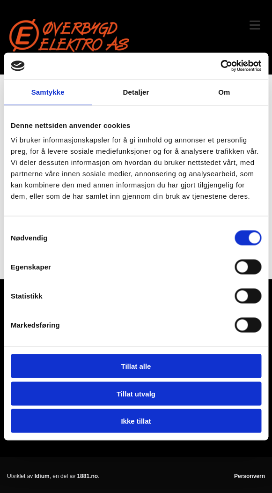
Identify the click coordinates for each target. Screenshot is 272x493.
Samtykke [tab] (48, 92)
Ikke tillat (136, 421)
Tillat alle (136, 366)
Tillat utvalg (136, 393)
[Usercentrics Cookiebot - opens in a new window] (220, 66)
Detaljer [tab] (136, 92)
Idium (42, 476)
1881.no (87, 476)
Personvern (249, 476)
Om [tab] (224, 92)
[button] (204, 26)
